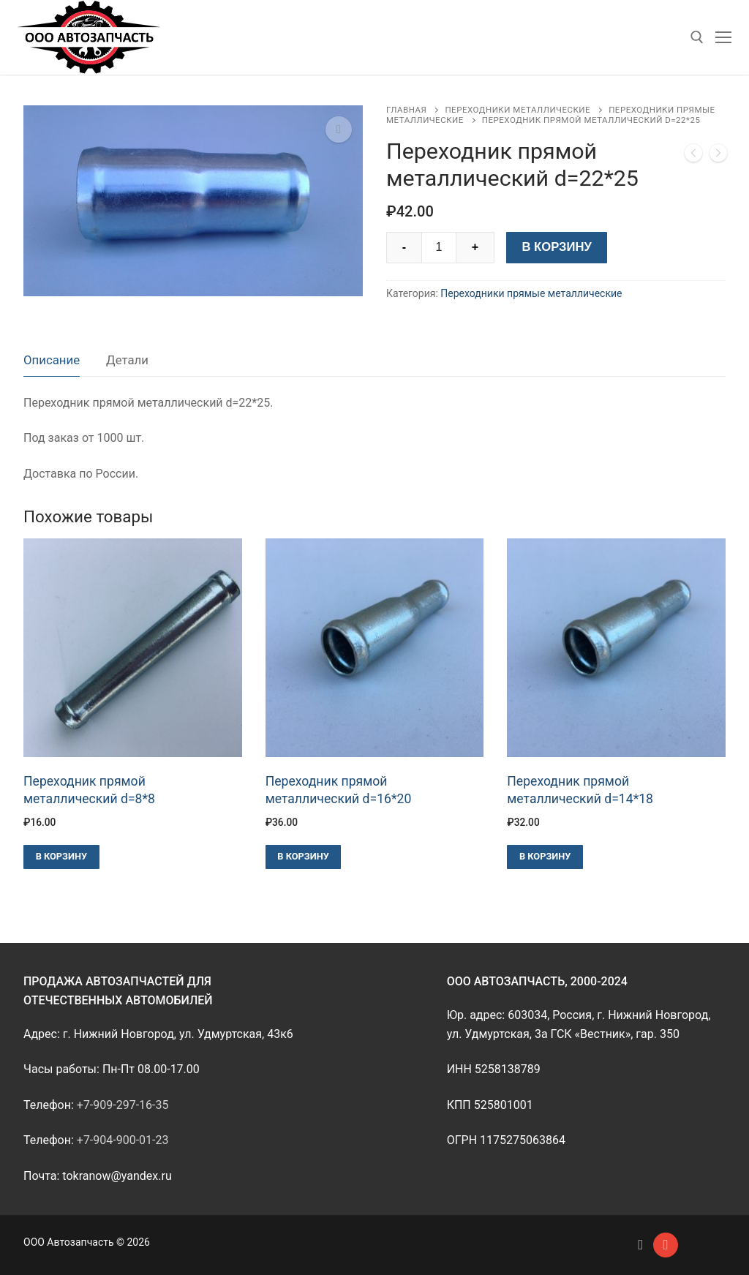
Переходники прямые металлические (531, 293)
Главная (406, 110)
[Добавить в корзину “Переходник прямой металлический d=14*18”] (545, 857)
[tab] (51, 360)
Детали (127, 360)
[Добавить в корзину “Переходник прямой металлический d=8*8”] (61, 857)
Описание (51, 360)
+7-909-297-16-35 (123, 1105)
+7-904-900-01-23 (123, 1140)
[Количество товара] (438, 248)
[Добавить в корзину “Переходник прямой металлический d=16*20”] (304, 857)
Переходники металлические (517, 110)
